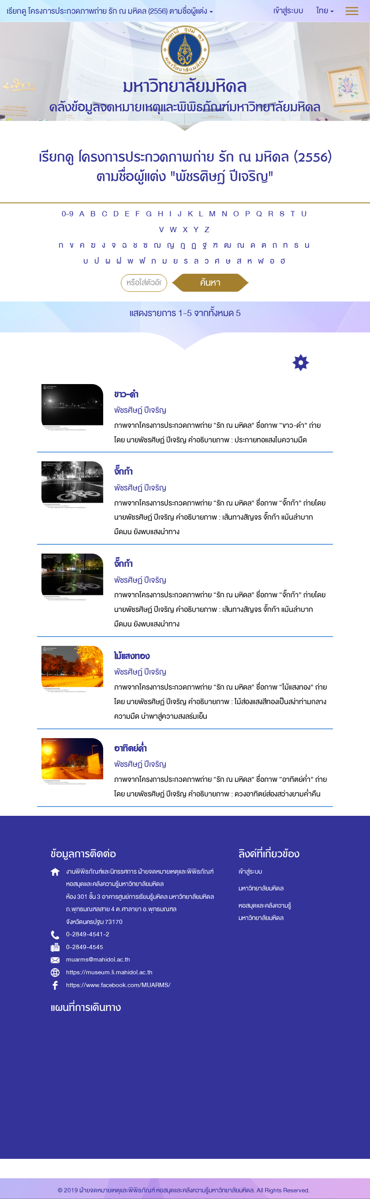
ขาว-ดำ (126, 394)
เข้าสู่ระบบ (250, 871)
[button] (325, 11)
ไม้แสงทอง (131, 656)
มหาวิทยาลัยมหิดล (261, 888)
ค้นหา (210, 282)
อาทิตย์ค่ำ (130, 748)
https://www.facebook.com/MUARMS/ (118, 985)
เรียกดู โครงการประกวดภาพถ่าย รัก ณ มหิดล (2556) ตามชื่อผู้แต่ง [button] (110, 11)
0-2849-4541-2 (87, 934)
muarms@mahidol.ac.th (98, 959)
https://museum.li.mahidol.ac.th (109, 972)
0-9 (67, 214)
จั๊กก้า (123, 471)
